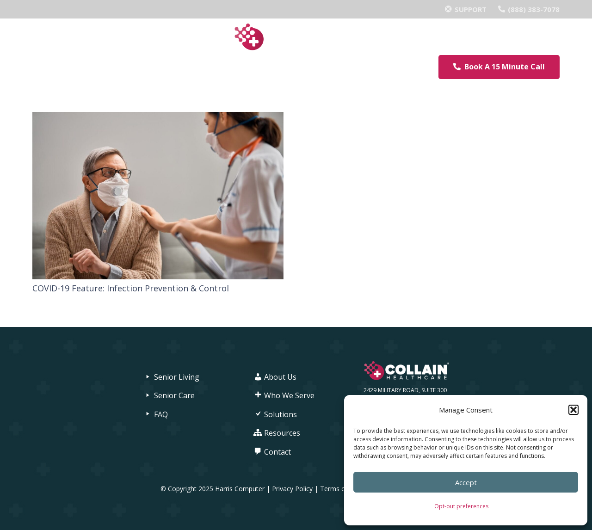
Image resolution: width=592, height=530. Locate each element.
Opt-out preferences (461, 506)
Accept (466, 482)
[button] (573, 409)
